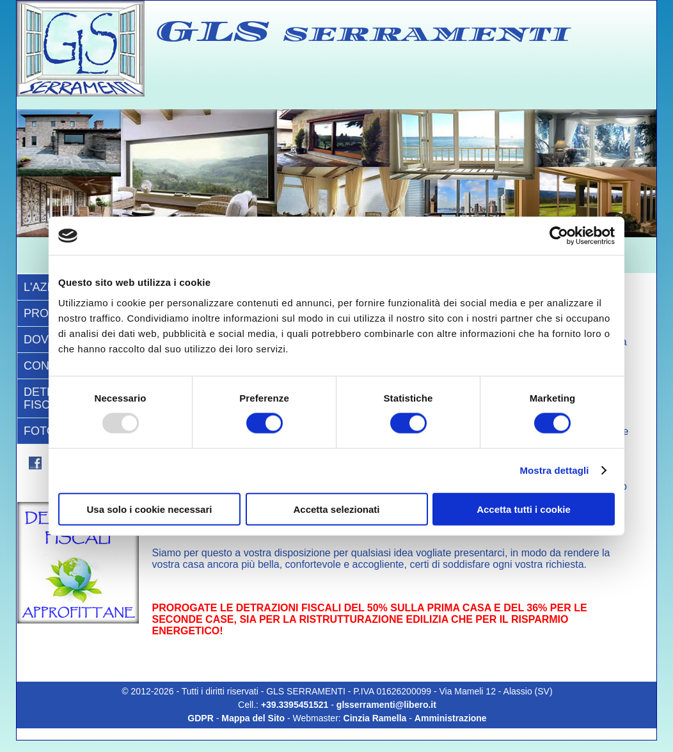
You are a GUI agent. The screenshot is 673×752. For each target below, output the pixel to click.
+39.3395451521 (296, 705)
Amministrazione (451, 718)
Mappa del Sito (253, 718)
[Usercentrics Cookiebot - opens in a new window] (559, 236)
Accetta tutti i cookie (524, 508)
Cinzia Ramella (375, 718)
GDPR (200, 718)
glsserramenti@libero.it (386, 705)
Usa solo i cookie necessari (149, 508)
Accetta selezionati (336, 508)
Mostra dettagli (554, 470)
